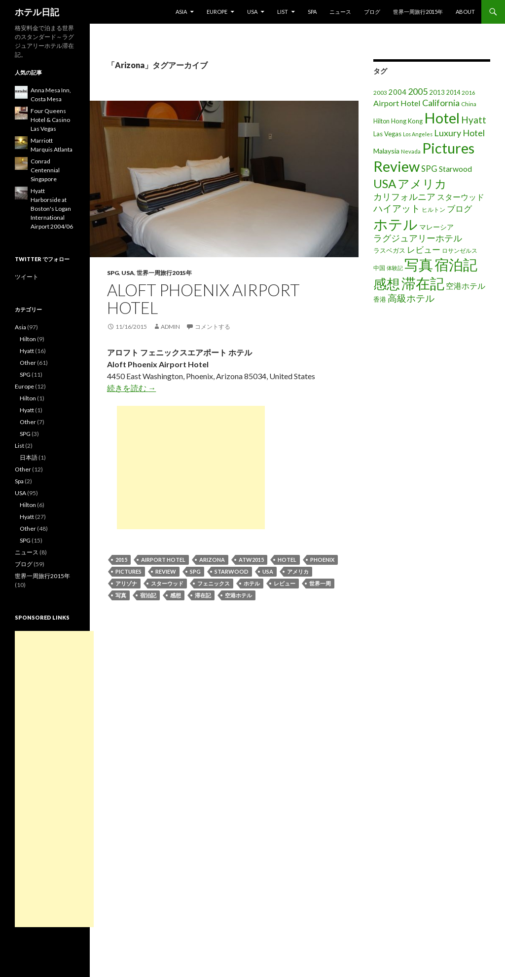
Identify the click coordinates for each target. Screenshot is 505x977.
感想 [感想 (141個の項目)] (386, 284)
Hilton (28, 339)
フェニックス (213, 583)
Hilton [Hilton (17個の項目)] (381, 121)
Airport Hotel (163, 559)
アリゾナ (126, 583)
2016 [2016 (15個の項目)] (468, 92)
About (465, 11)
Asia (181, 11)
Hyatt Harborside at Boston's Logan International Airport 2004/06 (52, 208)
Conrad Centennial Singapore (45, 170)
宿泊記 (148, 595)
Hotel (287, 559)
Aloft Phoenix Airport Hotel (203, 298)
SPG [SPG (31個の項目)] (429, 169)
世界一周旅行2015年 (418, 11)
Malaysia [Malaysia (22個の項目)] (386, 151)
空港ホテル (238, 595)
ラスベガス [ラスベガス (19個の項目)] (389, 250)
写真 (120, 595)
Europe (217, 11)
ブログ (372, 11)
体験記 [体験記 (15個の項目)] (395, 268)
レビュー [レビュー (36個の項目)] (423, 249)
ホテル (252, 583)
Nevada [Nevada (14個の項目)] (411, 151)
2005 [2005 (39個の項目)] (418, 91)
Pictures (128, 571)
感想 (175, 595)
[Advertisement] (191, 467)
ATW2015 (251, 559)
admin (170, 326)
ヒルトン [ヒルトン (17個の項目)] (433, 209)
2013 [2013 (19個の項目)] (437, 92)
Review (165, 571)
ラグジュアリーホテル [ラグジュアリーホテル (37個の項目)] (417, 238)
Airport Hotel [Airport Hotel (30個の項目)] (397, 103)
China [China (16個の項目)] (468, 104)
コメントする (212, 326)
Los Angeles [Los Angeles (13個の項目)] (418, 134)
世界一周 (320, 583)
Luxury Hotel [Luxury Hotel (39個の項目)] (459, 132)
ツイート (26, 276)
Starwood (232, 571)
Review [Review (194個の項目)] (396, 166)
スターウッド (167, 583)
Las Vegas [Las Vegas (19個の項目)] (387, 134)
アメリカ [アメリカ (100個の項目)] (422, 183)
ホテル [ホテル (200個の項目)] (395, 224)
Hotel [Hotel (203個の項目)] (442, 117)
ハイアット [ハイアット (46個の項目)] (396, 208)
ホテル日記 (37, 11)
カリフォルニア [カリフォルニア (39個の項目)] (404, 196)
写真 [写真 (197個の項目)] (418, 264)
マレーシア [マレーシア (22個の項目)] (436, 227)
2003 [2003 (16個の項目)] (380, 92)
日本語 (28, 457)
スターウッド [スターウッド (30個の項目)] (460, 196)
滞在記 (203, 595)
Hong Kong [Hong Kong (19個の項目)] (407, 121)
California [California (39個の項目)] (441, 102)
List (282, 11)
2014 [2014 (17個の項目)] (453, 92)
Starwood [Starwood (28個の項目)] (455, 168)
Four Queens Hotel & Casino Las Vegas (50, 119)
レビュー (284, 583)
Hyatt (27, 350)
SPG (113, 272)
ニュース (340, 11)
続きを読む (131, 387)
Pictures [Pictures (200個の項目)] (448, 147)
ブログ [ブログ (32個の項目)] (459, 209)
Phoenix (322, 559)
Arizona (212, 559)
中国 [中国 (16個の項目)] (379, 268)
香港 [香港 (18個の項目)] (379, 299)
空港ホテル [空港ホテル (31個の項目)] (465, 286)
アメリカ (298, 571)
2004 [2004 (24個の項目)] (397, 92)
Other (28, 362)
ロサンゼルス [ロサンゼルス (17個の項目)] (459, 250)
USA (252, 11)
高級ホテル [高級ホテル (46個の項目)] (411, 298)
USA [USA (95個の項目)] (384, 183)
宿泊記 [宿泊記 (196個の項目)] (455, 264)
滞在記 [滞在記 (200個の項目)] (422, 283)
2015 (121, 559)
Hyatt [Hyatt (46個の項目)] (473, 119)
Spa (312, 11)
